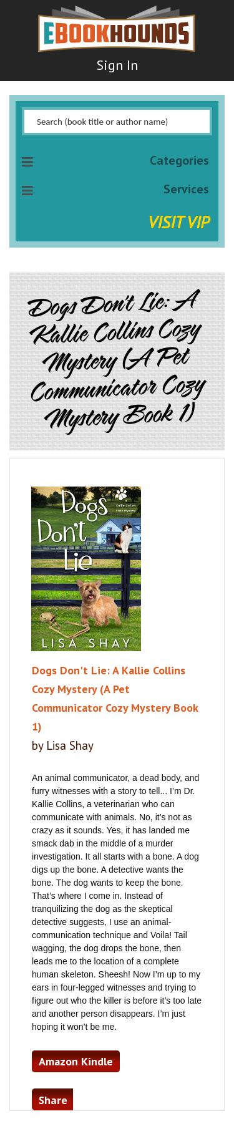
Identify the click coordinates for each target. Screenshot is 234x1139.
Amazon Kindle (76, 1061)
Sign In (117, 65)
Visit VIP (178, 221)
